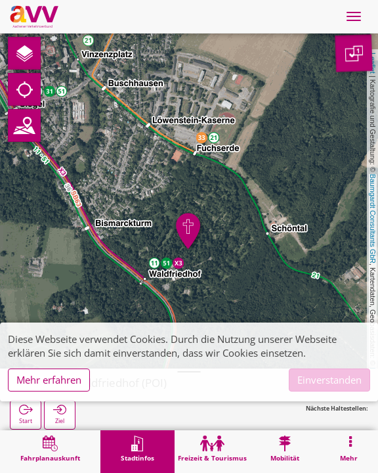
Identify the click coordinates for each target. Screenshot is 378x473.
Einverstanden (329, 379)
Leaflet (373, 63)
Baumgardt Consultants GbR (373, 218)
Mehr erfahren (48, 379)
